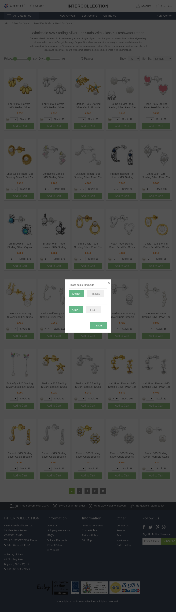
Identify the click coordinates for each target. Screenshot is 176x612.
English (76, 293)
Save (99, 325)
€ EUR (75, 309)
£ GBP (93, 309)
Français (95, 293)
